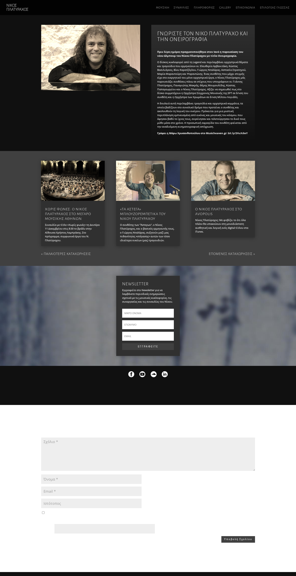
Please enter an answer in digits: (60, 519)
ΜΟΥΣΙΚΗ (162, 7)
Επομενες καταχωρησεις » (232, 254)
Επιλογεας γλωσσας (275, 7)
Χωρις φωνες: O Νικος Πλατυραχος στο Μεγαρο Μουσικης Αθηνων (68, 214)
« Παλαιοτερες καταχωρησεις (66, 254)
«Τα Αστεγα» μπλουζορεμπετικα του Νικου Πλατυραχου (143, 214)
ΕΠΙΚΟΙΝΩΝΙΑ (245, 7)
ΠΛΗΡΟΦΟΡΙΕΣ (204, 7)
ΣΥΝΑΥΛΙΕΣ (181, 7)
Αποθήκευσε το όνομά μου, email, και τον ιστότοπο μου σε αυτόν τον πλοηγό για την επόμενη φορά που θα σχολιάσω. (117, 513)
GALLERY (225, 7)
